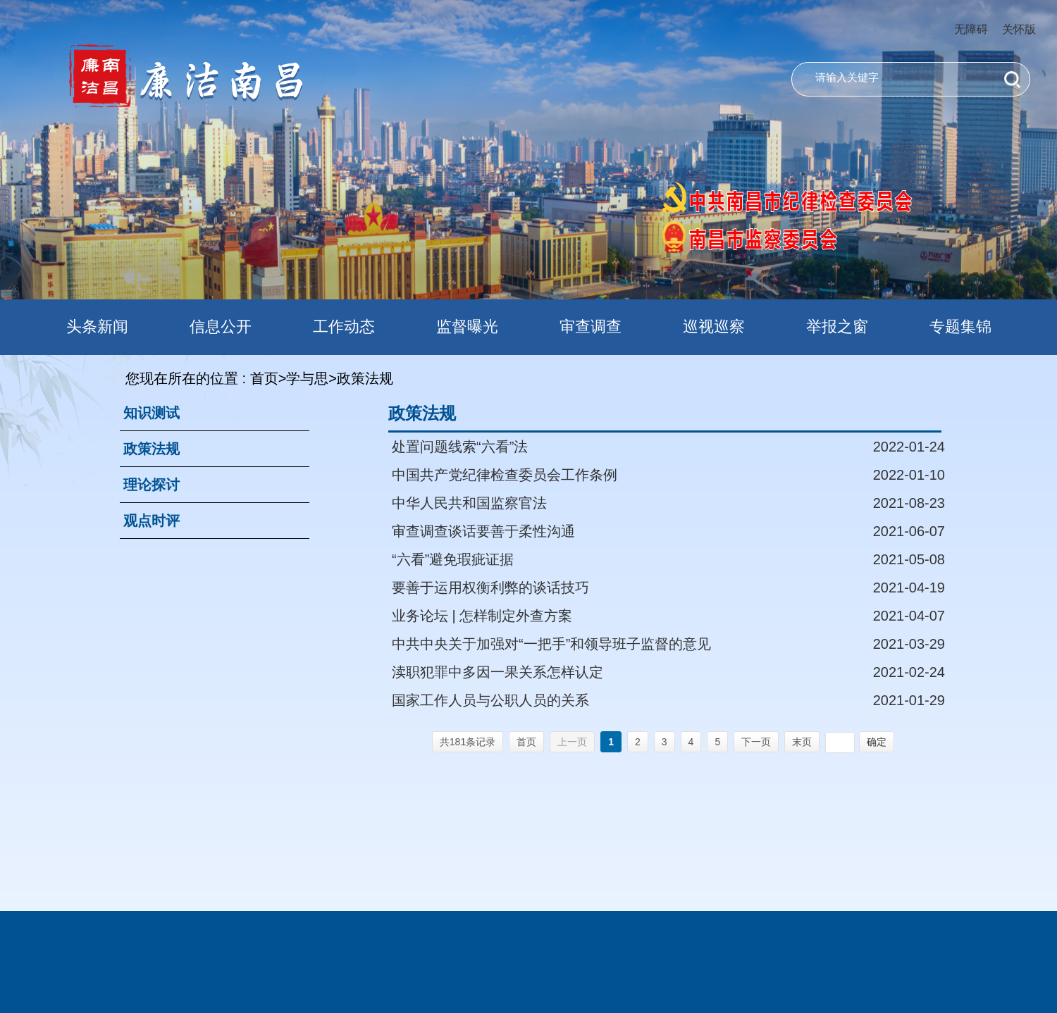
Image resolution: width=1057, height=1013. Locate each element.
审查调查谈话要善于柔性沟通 (483, 531)
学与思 (307, 378)
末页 (802, 741)
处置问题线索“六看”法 (460, 446)
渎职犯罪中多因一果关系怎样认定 (497, 672)
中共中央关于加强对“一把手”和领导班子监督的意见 (551, 644)
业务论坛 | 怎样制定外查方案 (482, 615)
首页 (264, 378)
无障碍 (971, 29)
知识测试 (151, 413)
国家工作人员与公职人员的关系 (490, 700)
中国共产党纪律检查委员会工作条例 (504, 475)
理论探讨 (151, 484)
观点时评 (151, 520)
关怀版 (1019, 29)
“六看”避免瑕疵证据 (453, 559)
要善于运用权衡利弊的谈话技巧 (490, 587)
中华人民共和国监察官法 (469, 503)
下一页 (756, 741)
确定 (876, 741)
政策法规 (151, 448)
